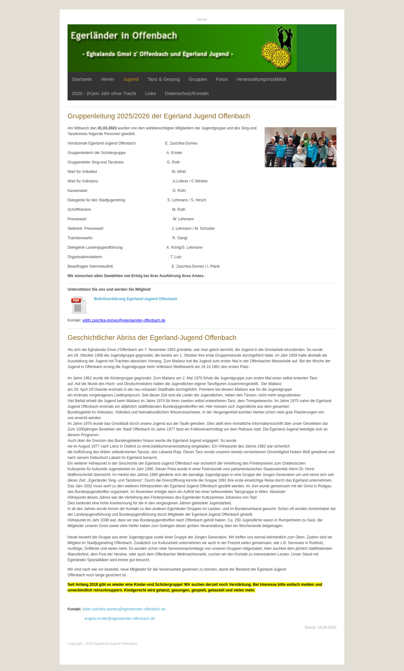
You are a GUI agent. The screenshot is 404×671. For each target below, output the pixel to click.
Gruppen (198, 79)
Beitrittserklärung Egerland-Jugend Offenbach (135, 299)
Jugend (131, 79)
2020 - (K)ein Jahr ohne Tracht (104, 93)
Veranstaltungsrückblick (262, 79)
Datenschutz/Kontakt (186, 93)
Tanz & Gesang (163, 79)
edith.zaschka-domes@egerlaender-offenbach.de (123, 609)
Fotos (222, 79)
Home (202, 19)
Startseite (82, 79)
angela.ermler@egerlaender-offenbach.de (119, 618)
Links (150, 93)
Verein (107, 79)
